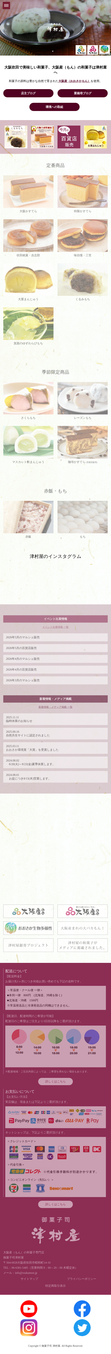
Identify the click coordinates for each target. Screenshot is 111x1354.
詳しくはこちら (55, 1081)
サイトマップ (29, 1278)
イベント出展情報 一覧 (55, 627)
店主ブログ (28, 93)
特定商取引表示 (55, 1285)
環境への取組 (54, 106)
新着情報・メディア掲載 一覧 (55, 707)
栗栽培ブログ (82, 93)
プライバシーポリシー (81, 1278)
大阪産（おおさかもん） (74, 81)
